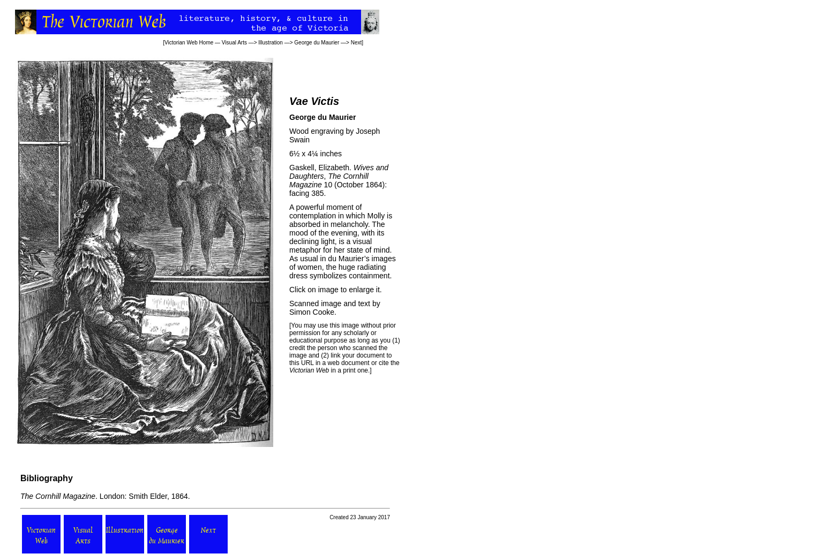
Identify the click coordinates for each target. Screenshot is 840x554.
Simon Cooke (311, 312)
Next (356, 42)
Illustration (270, 42)
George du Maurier (316, 42)
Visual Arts (234, 42)
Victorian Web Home (188, 42)
